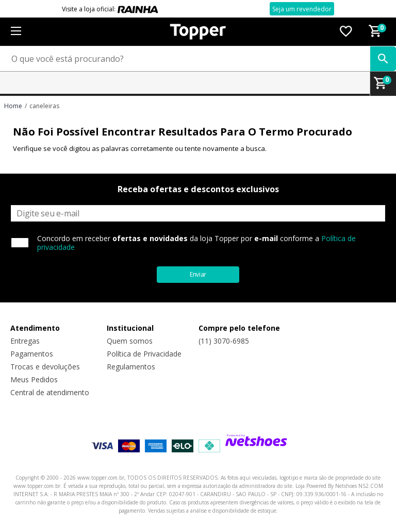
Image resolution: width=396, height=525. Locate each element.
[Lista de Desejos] (346, 32)
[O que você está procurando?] (198, 58)
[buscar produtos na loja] (383, 58)
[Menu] (15, 31)
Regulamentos (131, 366)
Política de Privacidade (144, 354)
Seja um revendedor (302, 9)
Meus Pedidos (34, 379)
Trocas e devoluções (45, 366)
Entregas (25, 341)
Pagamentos (31, 354)
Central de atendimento (49, 392)
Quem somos (130, 341)
